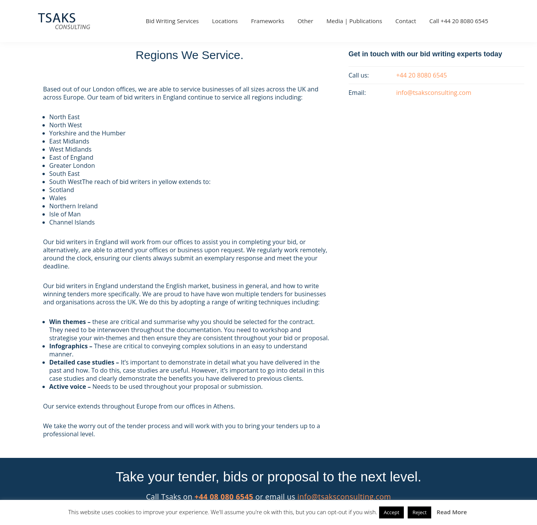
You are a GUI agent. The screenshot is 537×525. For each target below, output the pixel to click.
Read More (452, 512)
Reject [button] (419, 512)
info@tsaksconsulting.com (344, 496)
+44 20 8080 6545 (421, 75)
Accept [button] (392, 512)
